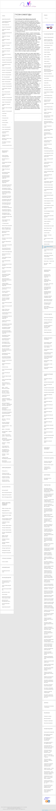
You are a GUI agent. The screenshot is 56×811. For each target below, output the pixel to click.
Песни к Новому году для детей (6, 586)
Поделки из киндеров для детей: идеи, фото (48, 649)
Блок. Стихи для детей (6, 91)
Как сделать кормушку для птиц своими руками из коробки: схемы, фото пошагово (48, 496)
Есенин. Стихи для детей (6, 67)
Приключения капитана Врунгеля (6, 254)
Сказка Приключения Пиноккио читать (48, 141)
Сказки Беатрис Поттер (48, 45)
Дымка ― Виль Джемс (6, 429)
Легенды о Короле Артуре (6, 529)
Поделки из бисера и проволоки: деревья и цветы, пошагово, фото (48, 553)
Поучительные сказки (48, 192)
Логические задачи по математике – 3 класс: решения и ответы (48, 751)
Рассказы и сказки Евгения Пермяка (7, 361)
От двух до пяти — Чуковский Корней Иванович (47, 468)
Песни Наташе (4, 594)
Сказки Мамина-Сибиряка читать (48, 93)
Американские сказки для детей (48, 419)
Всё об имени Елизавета (48, 452)
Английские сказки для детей (48, 379)
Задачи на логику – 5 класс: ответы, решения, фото (49, 769)
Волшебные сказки (47, 230)
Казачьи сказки (46, 244)
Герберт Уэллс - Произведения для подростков (47, 280)
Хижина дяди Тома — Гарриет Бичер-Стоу (5, 447)
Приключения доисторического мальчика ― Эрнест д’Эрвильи (7, 439)
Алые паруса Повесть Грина (6, 235)
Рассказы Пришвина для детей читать (6, 288)
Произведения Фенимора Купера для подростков (6, 197)
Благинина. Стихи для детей (6, 51)
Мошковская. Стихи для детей (6, 55)
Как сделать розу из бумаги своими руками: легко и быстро (49, 614)
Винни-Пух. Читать (47, 85)
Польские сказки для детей (49, 435)
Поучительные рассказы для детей (6, 271)
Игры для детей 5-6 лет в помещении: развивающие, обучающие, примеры (49, 772)
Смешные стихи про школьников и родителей (6, 474)
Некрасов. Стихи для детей (7, 79)
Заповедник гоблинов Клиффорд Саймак (48, 297)
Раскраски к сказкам (47, 716)
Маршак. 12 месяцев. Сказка (48, 236)
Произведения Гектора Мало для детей (6, 354)
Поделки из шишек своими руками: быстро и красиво (48, 599)
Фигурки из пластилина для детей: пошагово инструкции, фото (49, 580)
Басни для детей (5, 490)
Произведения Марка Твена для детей (6, 173)
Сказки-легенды (47, 52)
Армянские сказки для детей (48, 412)
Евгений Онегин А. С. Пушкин (5, 159)
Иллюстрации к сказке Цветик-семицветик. (48, 343)
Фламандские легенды (6, 550)
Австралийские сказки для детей (48, 429)
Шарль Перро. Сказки (48, 228)
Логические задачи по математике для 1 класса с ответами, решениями (49, 746)
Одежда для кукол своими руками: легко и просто (48, 596)
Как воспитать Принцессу (48, 317)
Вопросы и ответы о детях (48, 464)
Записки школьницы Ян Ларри (6, 364)
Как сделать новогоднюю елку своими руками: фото (48, 689)
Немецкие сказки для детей (49, 387)
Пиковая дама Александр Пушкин (6, 163)
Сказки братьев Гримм (48, 253)
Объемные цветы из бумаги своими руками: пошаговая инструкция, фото (49, 549)
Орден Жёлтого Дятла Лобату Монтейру (48, 66)
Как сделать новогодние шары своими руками (48, 685)
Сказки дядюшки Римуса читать (48, 190)
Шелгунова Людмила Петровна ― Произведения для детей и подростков (7, 404)
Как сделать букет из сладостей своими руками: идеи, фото (48, 534)
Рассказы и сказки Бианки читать (6, 268)
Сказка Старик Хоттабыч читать (48, 138)
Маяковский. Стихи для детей (6, 95)
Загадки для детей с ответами (5, 136)
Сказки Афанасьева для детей (48, 247)
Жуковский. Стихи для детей (6, 30)
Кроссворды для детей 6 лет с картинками (48, 735)
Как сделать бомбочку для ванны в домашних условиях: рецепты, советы (49, 640)
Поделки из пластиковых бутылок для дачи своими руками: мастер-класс (48, 592)
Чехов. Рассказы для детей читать (7, 303)
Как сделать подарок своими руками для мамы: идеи (48, 623)
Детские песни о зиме (6, 592)
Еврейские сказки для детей (48, 442)
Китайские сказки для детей (49, 392)
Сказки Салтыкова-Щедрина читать (47, 100)
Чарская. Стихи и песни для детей (7, 108)
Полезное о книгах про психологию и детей (48, 462)
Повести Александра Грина (7, 251)
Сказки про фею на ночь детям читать (48, 163)
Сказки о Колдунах (47, 63)
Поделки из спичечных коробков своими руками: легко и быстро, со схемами (49, 606)
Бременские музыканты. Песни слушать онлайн (6, 597)
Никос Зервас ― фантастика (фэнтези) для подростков (48, 307)
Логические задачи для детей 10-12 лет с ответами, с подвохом (49, 755)
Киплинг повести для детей (7, 225)
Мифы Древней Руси (5, 510)
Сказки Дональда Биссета (48, 150)
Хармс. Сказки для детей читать (48, 159)
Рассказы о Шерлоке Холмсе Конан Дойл (5, 423)
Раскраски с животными (48, 720)
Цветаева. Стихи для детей (7, 97)
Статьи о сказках (5, 561)
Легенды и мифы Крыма (6, 527)
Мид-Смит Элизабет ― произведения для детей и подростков (6, 350)
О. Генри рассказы (5, 223)
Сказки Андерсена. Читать (48, 200)
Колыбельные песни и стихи (6, 571)
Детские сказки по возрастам (47, 166)
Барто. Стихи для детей (6, 48)
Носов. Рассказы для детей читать (7, 370)
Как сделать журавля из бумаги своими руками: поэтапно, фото (48, 525)
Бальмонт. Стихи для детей (7, 70)
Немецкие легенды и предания (5, 540)
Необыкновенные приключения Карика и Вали (48, 133)
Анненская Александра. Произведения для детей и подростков (7, 331)
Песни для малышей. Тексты (6, 604)
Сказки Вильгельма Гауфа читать (48, 104)
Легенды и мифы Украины (6, 525)
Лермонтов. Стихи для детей (6, 37)
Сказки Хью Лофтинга (48, 73)
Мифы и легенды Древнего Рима (5, 536)
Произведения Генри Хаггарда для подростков (6, 214)
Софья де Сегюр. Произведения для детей (6, 458)
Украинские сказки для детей (48, 395)
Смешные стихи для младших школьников (6, 477)
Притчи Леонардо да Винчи (7, 497)
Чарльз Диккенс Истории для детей (6, 258)
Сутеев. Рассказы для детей (6, 373)
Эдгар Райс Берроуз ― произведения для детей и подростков (6, 279)
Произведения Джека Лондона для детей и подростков (6, 177)
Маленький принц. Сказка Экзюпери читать (48, 116)
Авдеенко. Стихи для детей (7, 111)
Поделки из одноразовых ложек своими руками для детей (48, 657)
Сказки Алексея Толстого (48, 198)
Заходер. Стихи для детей (6, 59)
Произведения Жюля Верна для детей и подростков (6, 181)
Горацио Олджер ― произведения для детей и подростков (6, 284)
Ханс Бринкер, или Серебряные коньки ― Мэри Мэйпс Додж (6, 450)
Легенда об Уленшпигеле (6, 552)
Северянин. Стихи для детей (6, 105)
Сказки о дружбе (47, 47)
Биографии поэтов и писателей (47, 479)
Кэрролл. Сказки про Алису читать (47, 113)
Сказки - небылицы (47, 54)
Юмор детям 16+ (5, 470)
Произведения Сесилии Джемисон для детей (6, 346)
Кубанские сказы (5, 366)
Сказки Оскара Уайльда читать (48, 110)
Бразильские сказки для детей (48, 432)
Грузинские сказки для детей (48, 402)
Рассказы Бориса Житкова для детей (7, 265)
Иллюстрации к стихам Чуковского (48, 364)
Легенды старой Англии (6, 548)
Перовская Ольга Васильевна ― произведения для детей (6, 408)
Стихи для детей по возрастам (5, 132)
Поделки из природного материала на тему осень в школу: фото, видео (49, 628)
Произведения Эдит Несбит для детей (7, 217)
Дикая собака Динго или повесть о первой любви (6, 228)
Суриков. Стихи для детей (6, 83)
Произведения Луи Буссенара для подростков (7, 207)
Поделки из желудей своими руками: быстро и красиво (48, 653)
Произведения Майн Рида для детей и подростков (6, 200)
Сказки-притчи (46, 61)
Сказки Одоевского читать (48, 153)
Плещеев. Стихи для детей (7, 86)
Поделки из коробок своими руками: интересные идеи (49, 603)
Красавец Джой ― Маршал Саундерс (7, 432)
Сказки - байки (46, 56)
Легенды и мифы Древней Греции (6, 533)
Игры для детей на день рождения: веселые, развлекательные (48, 786)
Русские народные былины (49, 211)
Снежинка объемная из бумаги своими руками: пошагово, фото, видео (48, 645)
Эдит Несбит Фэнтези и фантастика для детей (48, 300)
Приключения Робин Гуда (6, 545)
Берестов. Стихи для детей (7, 57)
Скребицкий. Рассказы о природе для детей (6, 295)
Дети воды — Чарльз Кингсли (47, 264)
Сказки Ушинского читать (48, 119)
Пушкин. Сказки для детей (48, 37)
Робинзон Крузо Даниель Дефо (6, 416)
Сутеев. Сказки (46, 232)
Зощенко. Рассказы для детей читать (6, 321)
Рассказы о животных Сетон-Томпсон (6, 292)
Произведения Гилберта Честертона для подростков (7, 189)
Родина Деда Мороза (48, 332)
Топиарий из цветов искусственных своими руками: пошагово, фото (48, 576)
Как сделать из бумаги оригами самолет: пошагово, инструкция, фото (48, 520)
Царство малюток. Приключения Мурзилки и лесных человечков (48, 70)
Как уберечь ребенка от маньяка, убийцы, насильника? (48, 326)
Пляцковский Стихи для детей (6, 65)
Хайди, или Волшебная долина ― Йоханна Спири (6, 435)
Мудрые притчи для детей (6, 494)
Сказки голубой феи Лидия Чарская (49, 172)
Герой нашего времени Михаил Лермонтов (6, 166)
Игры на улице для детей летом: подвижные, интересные (48, 790)
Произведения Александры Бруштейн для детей (7, 325)
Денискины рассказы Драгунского (6, 232)
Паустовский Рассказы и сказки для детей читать (6, 249)
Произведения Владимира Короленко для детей (7, 413)
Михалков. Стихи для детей (6, 46)
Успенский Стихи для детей (7, 62)
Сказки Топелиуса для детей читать (48, 175)
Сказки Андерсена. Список (49, 205)
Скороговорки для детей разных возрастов (6, 22)
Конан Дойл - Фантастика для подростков (48, 284)
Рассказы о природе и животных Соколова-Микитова (6, 299)
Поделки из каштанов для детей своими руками (48, 677)
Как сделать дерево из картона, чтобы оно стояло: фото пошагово (49, 505)
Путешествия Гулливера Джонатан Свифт (48, 130)
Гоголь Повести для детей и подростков (7, 245)
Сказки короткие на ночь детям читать (48, 156)
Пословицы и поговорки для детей (6, 142)
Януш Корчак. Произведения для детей (6, 461)
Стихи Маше (4, 113)
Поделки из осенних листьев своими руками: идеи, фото (48, 632)
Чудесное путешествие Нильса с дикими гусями (48, 40)
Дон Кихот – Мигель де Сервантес (6, 419)
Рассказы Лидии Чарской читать (6, 377)
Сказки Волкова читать (48, 95)
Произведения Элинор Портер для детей (6, 336)
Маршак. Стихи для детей (6, 42)
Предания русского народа (7, 512)
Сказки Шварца (47, 213)
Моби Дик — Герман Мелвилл (5, 455)
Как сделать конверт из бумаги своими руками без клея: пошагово (48, 562)
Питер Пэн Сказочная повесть (48, 145)
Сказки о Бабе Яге (47, 221)
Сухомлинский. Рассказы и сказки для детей (7, 313)
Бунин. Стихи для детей (6, 81)
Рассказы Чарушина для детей (6, 242)
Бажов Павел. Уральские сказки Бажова (48, 256)
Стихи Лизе (4, 115)
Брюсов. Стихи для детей (6, 74)
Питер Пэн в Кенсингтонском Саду (48, 148)
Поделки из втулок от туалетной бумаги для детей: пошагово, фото (48, 571)
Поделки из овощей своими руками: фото (49, 661)
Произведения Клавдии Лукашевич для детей (6, 328)
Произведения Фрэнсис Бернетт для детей (6, 339)
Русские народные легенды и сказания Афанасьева (7, 519)
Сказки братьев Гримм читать (48, 208)
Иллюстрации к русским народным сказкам (48, 353)
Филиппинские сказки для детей (48, 426)
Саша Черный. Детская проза (6, 261)
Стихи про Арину (5, 122)
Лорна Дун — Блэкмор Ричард (6, 443)
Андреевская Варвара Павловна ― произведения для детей (7, 399)
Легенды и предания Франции (5, 543)
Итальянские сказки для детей (48, 405)
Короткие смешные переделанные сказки (6, 481)
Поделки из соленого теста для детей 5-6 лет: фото (49, 588)
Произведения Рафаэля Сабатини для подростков (6, 210)
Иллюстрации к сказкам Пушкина (48, 350)
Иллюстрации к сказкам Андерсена (48, 368)
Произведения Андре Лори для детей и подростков (7, 185)
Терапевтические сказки (48, 187)
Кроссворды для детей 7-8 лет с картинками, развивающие (48, 738)
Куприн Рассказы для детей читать (7, 306)
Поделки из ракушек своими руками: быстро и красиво (48, 619)
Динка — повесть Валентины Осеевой (5, 388)
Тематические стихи (5, 24)
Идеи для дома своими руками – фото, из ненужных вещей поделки (48, 515)
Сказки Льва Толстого (48, 80)
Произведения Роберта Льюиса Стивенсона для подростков (6, 192)
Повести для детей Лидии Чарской (6, 380)
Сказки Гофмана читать (48, 97)
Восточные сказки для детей (48, 385)
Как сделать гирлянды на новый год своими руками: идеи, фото (48, 681)
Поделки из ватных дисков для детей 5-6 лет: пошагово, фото (48, 544)
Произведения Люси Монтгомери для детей (6, 343)
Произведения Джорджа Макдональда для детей (6, 357)
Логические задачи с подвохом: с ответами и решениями (48, 760)
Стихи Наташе (4, 120)
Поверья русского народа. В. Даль (6, 516)
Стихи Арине (4, 124)
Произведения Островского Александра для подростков (7, 317)
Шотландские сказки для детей (48, 415)
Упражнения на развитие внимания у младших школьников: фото (48, 764)
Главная (3, 15)
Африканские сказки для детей (48, 438)
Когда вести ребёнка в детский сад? (48, 323)
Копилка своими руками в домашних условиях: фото (48, 585)
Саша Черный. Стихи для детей (6, 89)
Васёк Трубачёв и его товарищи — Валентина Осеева (6, 384)
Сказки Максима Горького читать (48, 196)
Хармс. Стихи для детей (6, 102)
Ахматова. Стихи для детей (7, 99)
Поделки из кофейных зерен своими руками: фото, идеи (49, 558)
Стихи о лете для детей (6, 127)
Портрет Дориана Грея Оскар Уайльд (6, 220)
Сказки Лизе (46, 82)
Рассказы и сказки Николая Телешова (7, 239)
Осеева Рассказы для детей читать (6, 396)
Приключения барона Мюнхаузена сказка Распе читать (48, 122)
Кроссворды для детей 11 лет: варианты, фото (48, 743)
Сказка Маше (46, 78)
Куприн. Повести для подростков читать (5, 310)
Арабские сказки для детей (49, 382)
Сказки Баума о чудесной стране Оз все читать (48, 182)
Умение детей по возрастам (49, 732)
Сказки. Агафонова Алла (48, 258)
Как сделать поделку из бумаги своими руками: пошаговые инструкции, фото (48, 539)
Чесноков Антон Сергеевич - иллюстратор (49, 707)
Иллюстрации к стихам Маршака (48, 361)
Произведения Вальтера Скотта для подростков (6, 203)
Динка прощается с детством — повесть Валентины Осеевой (5, 391)
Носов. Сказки (46, 223)
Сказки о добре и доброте (48, 49)
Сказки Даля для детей (48, 89)
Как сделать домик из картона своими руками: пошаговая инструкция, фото (48, 510)
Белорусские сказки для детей (48, 409)
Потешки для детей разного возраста (7, 33)
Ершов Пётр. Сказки (47, 87)
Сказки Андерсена (47, 203)
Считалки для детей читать (7, 145)
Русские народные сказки (48, 241)
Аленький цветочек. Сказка (49, 225)
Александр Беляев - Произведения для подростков (47, 288)
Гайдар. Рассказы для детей (6, 170)
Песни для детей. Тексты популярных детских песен (6, 582)
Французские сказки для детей (48, 398)
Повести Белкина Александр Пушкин (5, 156)
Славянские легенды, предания (6, 523)
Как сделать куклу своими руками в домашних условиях (48, 668)
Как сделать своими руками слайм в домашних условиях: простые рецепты (49, 500)
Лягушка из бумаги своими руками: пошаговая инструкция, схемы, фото (48, 567)
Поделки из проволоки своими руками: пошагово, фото (48, 673)
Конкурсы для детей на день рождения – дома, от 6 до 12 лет (49, 781)
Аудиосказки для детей (6, 19)
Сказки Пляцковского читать (48, 127)
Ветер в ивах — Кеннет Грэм (49, 261)
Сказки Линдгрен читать (48, 106)
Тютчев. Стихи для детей (6, 72)
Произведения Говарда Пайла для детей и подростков (6, 275)
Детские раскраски (47, 718)
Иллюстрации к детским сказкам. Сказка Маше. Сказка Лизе (48, 357)
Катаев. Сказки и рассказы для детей (48, 216)
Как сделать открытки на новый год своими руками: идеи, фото (48, 696)
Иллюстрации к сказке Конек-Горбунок (48, 346)
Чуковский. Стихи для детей (6, 40)
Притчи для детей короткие (7, 492)
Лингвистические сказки (48, 184)
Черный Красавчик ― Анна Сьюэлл (7, 426)
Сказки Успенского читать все (48, 239)
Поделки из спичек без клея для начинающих (49, 611)
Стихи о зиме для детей (6, 129)
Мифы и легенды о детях (6, 508)
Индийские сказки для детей (48, 422)
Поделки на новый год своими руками (48, 692)
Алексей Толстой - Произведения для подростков (47, 275)
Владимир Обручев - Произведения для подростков (47, 292)
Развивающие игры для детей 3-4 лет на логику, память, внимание (48, 777)
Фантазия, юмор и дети (48, 319)
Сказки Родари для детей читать (48, 250)
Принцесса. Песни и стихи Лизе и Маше (6, 139)
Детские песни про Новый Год (6, 589)
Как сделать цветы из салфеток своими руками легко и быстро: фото (48, 530)
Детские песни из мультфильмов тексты (6, 601)
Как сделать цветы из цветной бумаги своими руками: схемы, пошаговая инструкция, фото (48, 490)
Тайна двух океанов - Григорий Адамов (48, 303)
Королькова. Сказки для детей (48, 179)
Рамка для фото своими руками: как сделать (48, 637)
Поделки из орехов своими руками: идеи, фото (49, 665)
